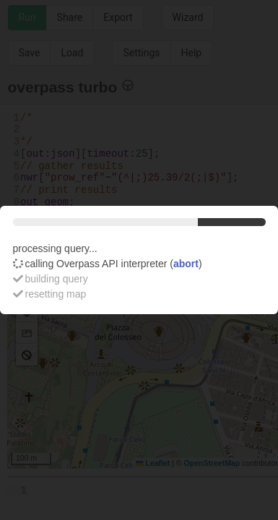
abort (186, 263)
